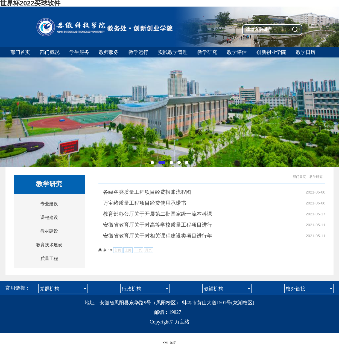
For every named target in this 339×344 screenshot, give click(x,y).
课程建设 (49, 217)
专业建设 (49, 203)
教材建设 (49, 231)
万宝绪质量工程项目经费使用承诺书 (144, 203)
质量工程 (49, 258)
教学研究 (316, 177)
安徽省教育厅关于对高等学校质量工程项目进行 (157, 225)
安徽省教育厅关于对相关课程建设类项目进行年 (157, 236)
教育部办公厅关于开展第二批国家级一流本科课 (157, 214)
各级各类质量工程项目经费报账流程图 (147, 192)
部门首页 (299, 177)
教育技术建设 (49, 244)
